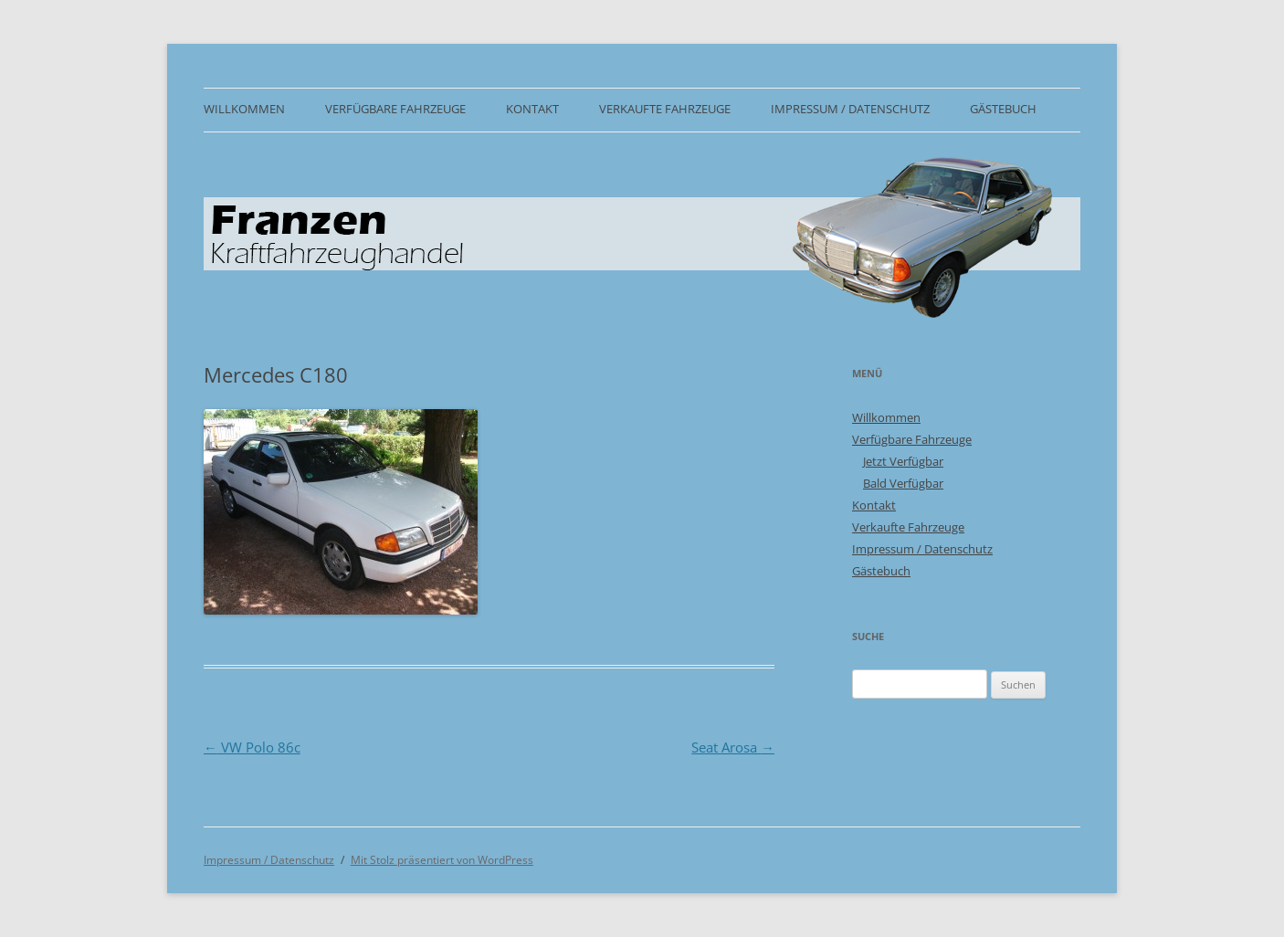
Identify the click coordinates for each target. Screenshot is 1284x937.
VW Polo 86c (252, 747)
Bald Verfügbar (903, 483)
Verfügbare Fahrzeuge (395, 109)
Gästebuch (1003, 109)
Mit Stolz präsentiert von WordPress (442, 860)
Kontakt (532, 109)
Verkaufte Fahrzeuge (665, 109)
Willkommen (244, 109)
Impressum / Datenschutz (850, 109)
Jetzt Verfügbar (903, 461)
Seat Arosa (732, 747)
